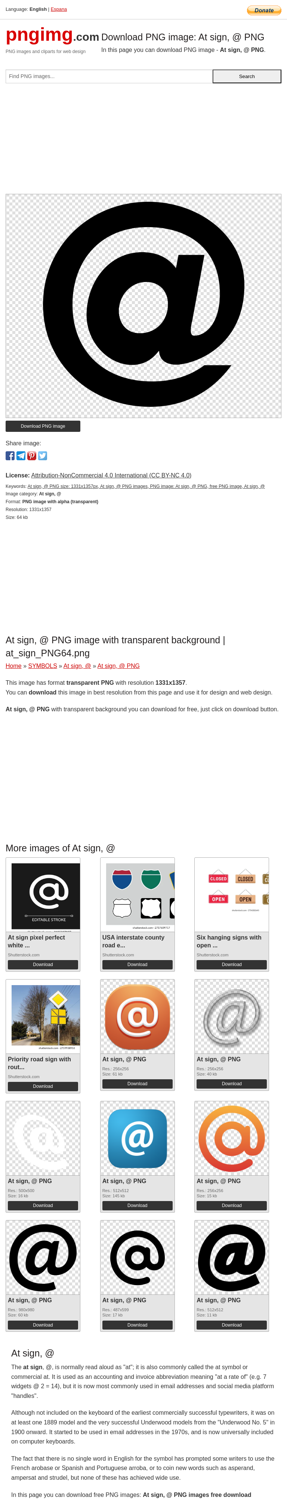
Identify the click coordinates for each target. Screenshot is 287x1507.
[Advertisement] (143, 141)
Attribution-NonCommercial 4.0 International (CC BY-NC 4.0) (111, 475)
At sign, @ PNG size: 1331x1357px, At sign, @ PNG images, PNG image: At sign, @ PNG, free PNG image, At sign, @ (146, 486)
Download (43, 964)
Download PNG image (43, 426)
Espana (59, 9)
